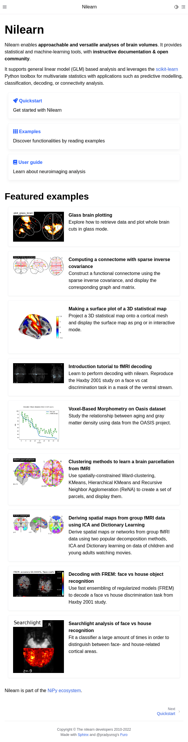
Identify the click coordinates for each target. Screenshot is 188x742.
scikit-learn (167, 69)
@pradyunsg (106, 735)
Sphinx (83, 735)
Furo (124, 735)
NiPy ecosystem (64, 690)
